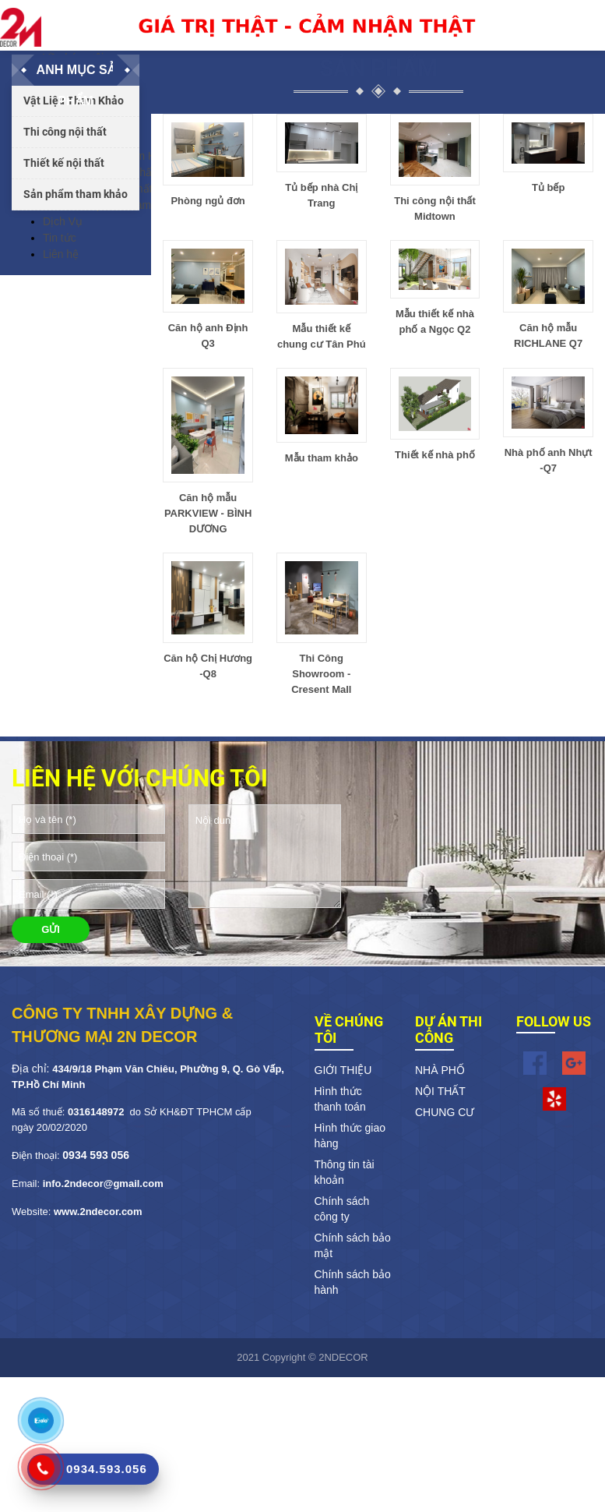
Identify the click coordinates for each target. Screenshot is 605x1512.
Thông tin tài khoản (345, 1172)
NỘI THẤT (440, 1091)
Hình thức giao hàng (350, 1136)
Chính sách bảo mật (353, 1245)
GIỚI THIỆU (343, 1070)
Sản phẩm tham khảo (75, 194)
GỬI (50, 929)
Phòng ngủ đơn (207, 201)
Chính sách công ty (342, 1209)
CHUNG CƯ (444, 1112)
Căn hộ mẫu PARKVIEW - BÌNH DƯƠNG (207, 513)
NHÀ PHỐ (440, 1070)
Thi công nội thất (65, 131)
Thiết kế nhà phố (435, 455)
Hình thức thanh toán (340, 1099)
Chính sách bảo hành (353, 1282)
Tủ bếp (548, 187)
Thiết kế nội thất (63, 163)
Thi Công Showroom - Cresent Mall (321, 673)
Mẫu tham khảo (321, 458)
